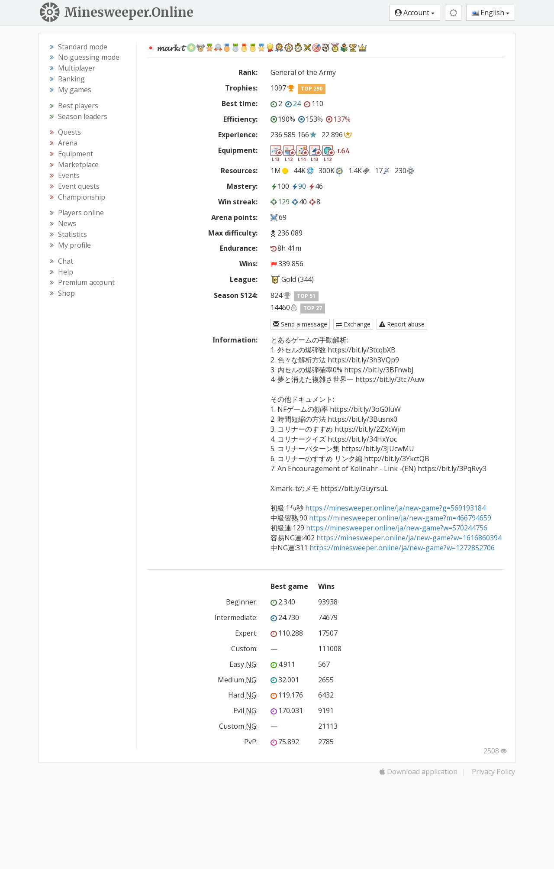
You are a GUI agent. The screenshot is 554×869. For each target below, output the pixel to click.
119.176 (287, 695)
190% (283, 119)
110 (313, 103)
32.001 (285, 680)
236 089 (290, 233)
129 (280, 202)
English (490, 12)
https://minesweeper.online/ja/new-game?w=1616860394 (409, 538)
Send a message (300, 324)
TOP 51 (306, 296)
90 (298, 186)
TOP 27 (312, 308)
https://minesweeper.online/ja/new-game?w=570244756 (396, 528)
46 (315, 186)
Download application (418, 771)
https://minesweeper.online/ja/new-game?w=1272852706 (402, 547)
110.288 (287, 633)
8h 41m (286, 248)
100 (280, 186)
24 (293, 103)
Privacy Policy (493, 771)
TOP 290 (311, 88)
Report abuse (402, 324)
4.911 (283, 664)
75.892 (285, 741)
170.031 (287, 710)
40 (299, 202)
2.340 (283, 602)
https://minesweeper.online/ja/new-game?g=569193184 (395, 508)
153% (310, 119)
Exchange (353, 324)
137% (338, 119)
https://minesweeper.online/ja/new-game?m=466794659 (400, 518)
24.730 (285, 617)
